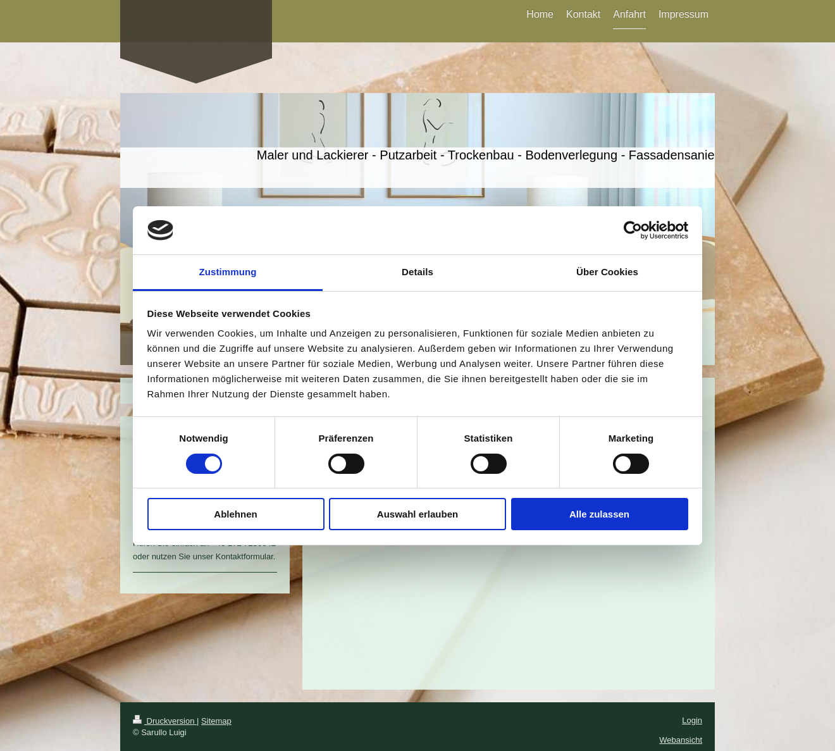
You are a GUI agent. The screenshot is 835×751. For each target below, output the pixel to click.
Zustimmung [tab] (228, 271)
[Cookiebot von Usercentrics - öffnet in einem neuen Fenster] (633, 230)
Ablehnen (235, 514)
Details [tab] (417, 271)
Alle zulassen (599, 514)
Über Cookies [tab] (607, 271)
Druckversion (165, 721)
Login (692, 720)
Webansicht (680, 740)
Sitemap (216, 721)
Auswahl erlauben (417, 514)
